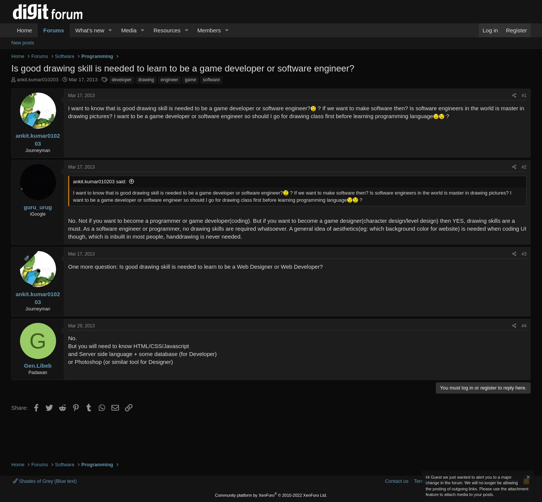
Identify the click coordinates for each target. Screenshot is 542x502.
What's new (89, 30)
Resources (167, 30)
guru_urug (38, 207)
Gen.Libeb (38, 365)
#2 (524, 167)
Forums (53, 30)
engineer (169, 79)
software (211, 79)
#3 (524, 254)
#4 (524, 326)
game (190, 79)
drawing (146, 79)
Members (209, 30)
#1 (524, 95)
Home (24, 30)
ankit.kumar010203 (38, 79)
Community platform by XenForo (271, 495)
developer (122, 79)
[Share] (514, 95)
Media (129, 30)
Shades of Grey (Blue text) (45, 481)
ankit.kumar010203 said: (99, 181)
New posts (22, 43)
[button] (110, 30)
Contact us (396, 481)
